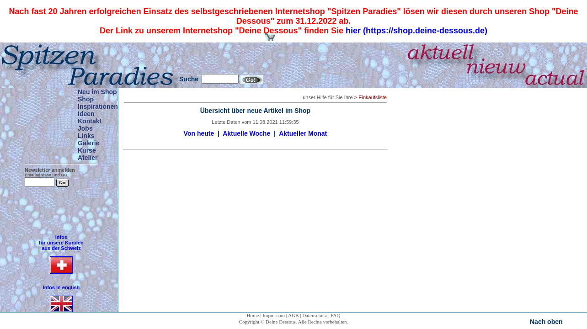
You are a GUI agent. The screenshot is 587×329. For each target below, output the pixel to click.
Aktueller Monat (303, 133)
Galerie (88, 143)
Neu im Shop (97, 92)
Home (253, 315)
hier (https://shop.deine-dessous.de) (416, 30)
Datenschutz (314, 315)
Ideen (86, 113)
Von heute (199, 133)
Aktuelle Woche (246, 133)
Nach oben (546, 321)
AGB (293, 315)
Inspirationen (98, 106)
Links (86, 135)
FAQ (335, 315)
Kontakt (89, 121)
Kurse (87, 150)
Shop (86, 99)
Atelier (88, 157)
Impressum (273, 315)
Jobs (85, 128)
